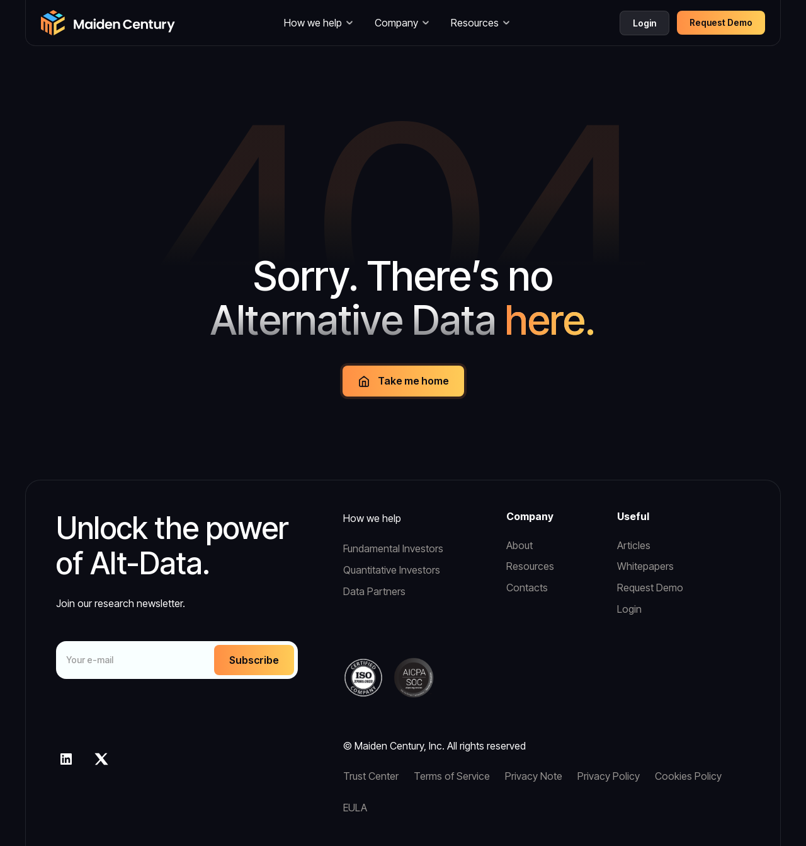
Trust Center (371, 776)
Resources (530, 566)
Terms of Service (452, 776)
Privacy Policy (608, 776)
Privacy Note (533, 776)
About (519, 545)
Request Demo (650, 587)
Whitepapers (645, 566)
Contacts (527, 587)
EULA (355, 807)
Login (644, 23)
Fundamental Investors (393, 548)
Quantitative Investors (391, 570)
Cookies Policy (688, 776)
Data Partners (374, 591)
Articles (633, 545)
